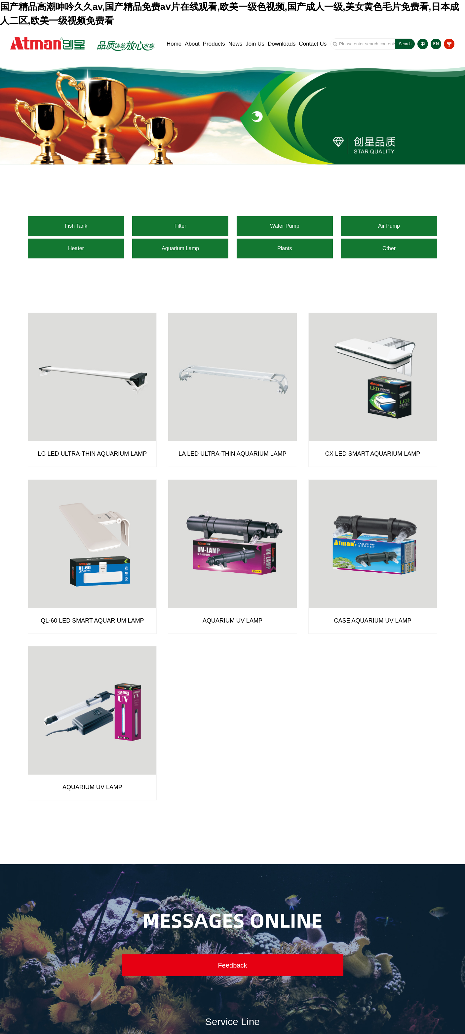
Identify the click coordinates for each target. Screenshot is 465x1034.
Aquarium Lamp (180, 248)
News (235, 44)
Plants (284, 248)
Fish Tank (76, 226)
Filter (180, 226)
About (192, 44)
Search (405, 44)
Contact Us (313, 44)
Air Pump (389, 226)
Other (389, 248)
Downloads (281, 44)
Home (174, 44)
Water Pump (284, 226)
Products (214, 44)
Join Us (255, 44)
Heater (76, 248)
